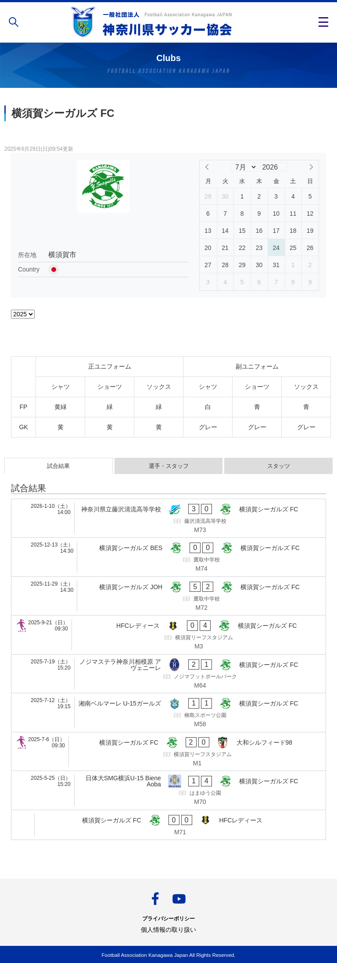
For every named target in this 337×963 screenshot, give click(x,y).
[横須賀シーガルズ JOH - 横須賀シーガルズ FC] (168, 596)
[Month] (244, 167)
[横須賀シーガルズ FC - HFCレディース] (168, 825)
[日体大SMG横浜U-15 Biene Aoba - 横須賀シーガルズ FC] (168, 790)
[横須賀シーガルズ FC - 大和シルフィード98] (168, 751)
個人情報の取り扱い (168, 929)
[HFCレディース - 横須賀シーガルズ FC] (168, 634)
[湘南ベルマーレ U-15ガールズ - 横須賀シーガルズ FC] (168, 712)
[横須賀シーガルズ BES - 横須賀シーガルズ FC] (168, 557)
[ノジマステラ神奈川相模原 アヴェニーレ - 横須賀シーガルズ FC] (168, 674)
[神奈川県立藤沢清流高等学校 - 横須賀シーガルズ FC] (168, 518)
